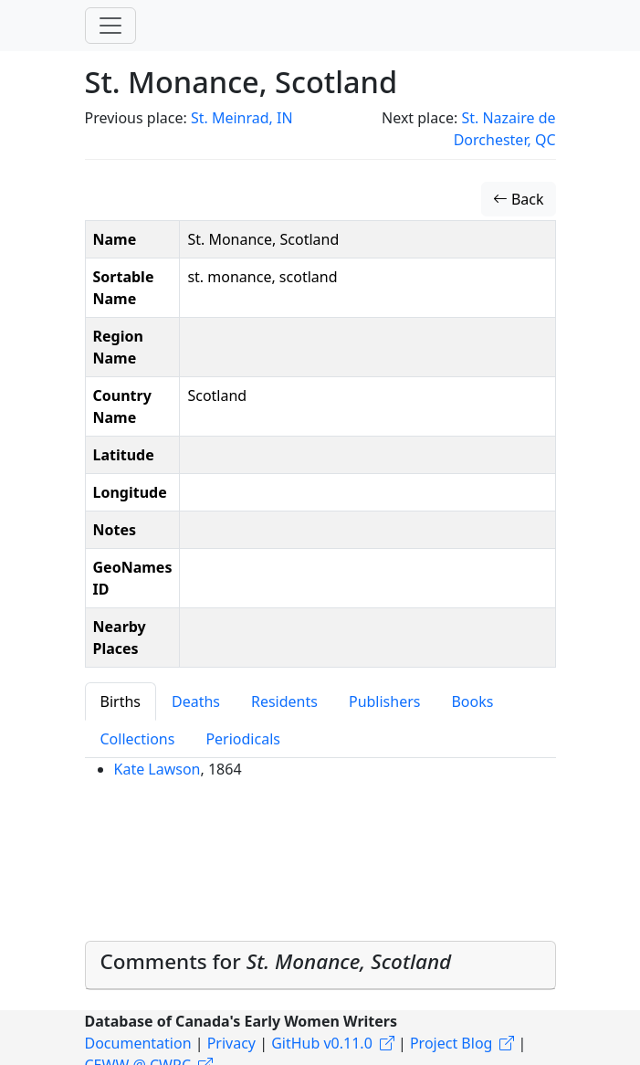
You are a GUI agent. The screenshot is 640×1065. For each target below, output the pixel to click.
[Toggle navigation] (110, 25)
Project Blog (451, 1043)
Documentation (138, 1043)
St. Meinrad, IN (242, 118)
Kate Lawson (157, 769)
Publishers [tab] (385, 701)
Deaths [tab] (196, 701)
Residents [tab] (284, 701)
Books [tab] (472, 701)
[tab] (320, 965)
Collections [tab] (137, 739)
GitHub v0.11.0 (321, 1043)
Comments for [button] (276, 961)
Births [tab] (120, 701)
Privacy (231, 1043)
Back (518, 199)
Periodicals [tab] (242, 739)
